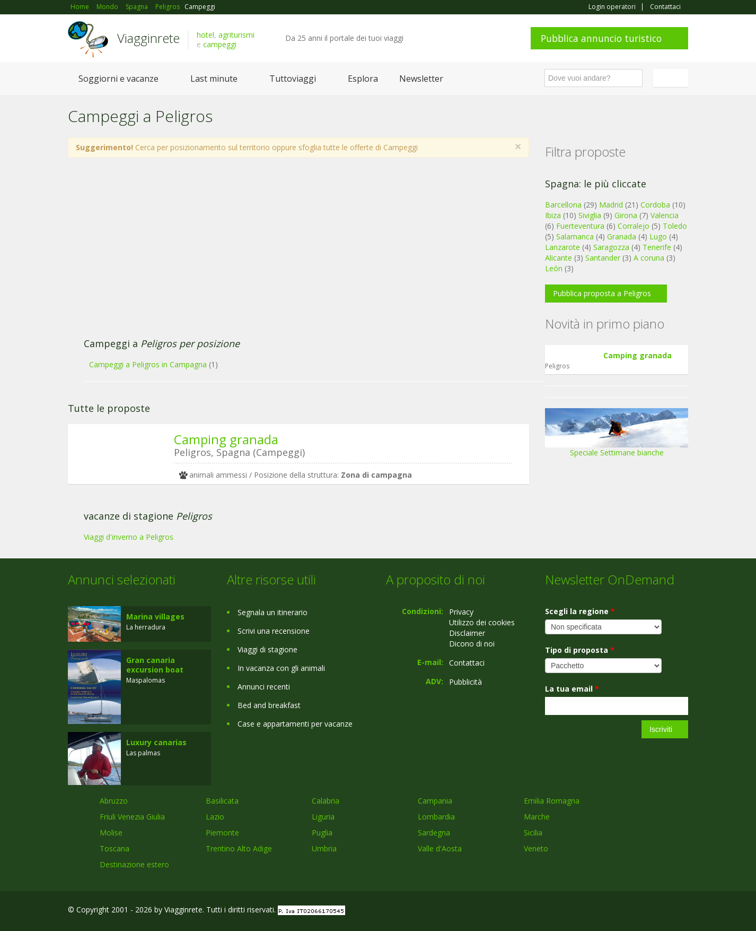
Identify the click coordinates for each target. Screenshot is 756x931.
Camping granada (226, 439)
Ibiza (553, 215)
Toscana (114, 848)
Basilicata (222, 801)
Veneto (536, 848)
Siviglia (589, 215)
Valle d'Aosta (440, 848)
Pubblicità (465, 682)
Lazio (215, 817)
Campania (435, 801)
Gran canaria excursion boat (154, 665)
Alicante (558, 258)
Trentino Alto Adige (239, 848)
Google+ (631, 911)
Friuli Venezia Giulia (132, 817)
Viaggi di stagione (267, 649)
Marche (537, 817)
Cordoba (655, 205)
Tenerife (657, 247)
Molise (111, 832)
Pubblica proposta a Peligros (602, 293)
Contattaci (665, 7)
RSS (682, 911)
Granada (621, 236)
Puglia (322, 832)
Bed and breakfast (269, 705)
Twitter (657, 911)
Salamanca (575, 236)
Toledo (675, 226)
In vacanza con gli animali (281, 668)
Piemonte (222, 832)
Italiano (672, 78)
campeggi (219, 44)
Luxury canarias (156, 742)
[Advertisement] (288, 253)
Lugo (658, 236)
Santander (602, 258)
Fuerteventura (580, 226)
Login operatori (612, 7)
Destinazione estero (134, 864)
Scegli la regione (580, 611)
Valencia (664, 215)
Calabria (325, 801)
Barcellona (563, 205)
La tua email (572, 689)
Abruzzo (114, 801)
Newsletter (421, 78)
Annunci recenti (264, 687)
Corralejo (633, 226)
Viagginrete (148, 38)
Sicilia (533, 832)
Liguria (323, 817)
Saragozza (611, 247)
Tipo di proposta (579, 650)
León (553, 268)
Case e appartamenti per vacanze (295, 724)
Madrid (611, 205)
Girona (625, 215)
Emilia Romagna (551, 801)
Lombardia (436, 817)
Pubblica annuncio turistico (601, 38)
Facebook (608, 911)
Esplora (363, 78)
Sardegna (434, 832)
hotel (205, 35)
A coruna (649, 258)
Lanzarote (562, 247)
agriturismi (236, 35)
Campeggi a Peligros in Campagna (148, 364)
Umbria (324, 848)
